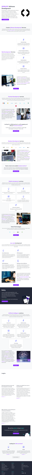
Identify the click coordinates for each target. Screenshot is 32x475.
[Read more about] (8, 380)
